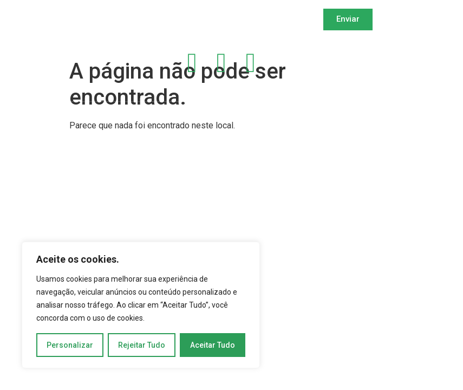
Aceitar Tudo (212, 345)
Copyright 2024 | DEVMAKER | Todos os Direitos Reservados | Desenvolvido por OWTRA (175, 120)
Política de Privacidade (374, 56)
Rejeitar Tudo (141, 345)
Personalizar (70, 345)
